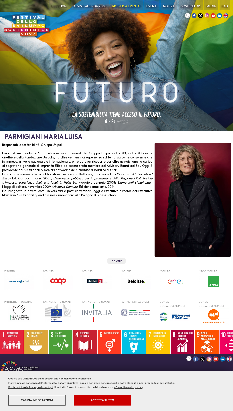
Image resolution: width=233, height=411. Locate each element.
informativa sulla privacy (128, 387)
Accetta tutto (102, 400)
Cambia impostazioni (37, 400)
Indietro (116, 261)
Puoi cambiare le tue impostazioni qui (30, 387)
